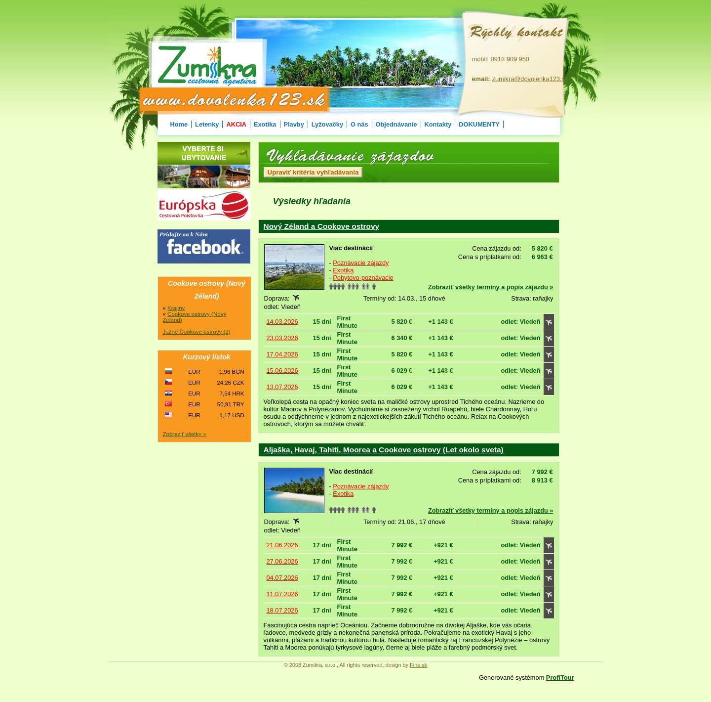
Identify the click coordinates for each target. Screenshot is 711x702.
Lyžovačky (327, 124)
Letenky (207, 124)
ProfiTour (560, 677)
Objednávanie (396, 124)
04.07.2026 (282, 577)
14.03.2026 (282, 321)
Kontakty (438, 124)
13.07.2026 (282, 387)
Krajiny (176, 308)
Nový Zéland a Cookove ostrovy (322, 226)
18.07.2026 (282, 610)
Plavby (294, 124)
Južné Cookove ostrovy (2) (197, 332)
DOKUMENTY (479, 124)
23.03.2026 (282, 338)
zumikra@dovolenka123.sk (530, 79)
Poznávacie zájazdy (361, 262)
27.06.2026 (282, 561)
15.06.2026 (282, 370)
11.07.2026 (282, 594)
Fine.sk (418, 665)
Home (179, 124)
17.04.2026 (282, 354)
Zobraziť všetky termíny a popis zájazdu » (490, 287)
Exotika (265, 124)
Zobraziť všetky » (184, 434)
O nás (359, 124)
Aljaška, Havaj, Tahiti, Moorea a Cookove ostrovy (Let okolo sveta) (384, 449)
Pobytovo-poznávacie (363, 277)
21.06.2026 (282, 545)
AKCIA (236, 124)
